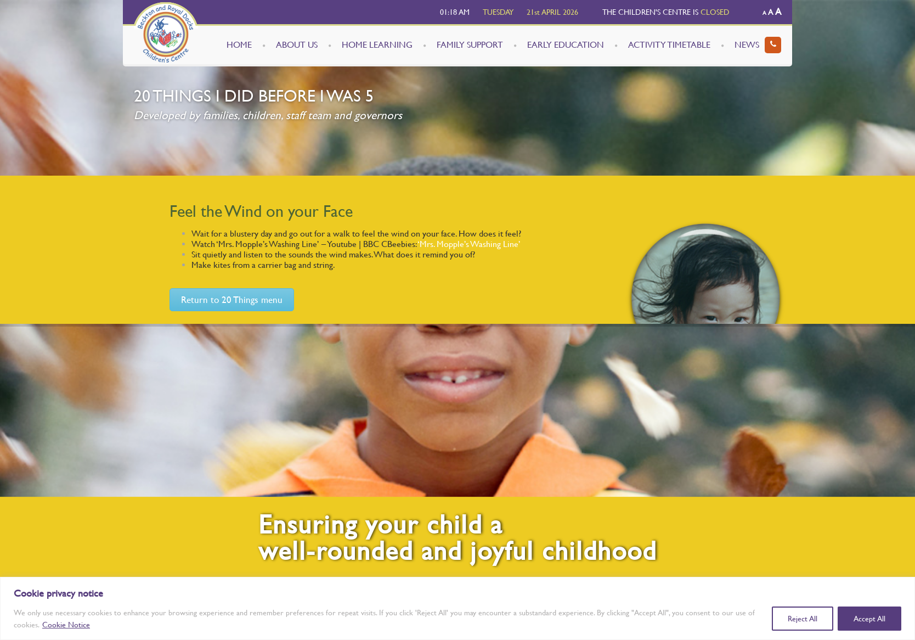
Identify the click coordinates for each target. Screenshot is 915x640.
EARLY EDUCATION (565, 45)
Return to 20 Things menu (232, 299)
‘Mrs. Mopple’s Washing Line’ (469, 244)
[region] (457, 608)
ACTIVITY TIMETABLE (669, 45)
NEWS (747, 45)
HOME (239, 45)
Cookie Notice (66, 624)
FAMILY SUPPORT (470, 45)
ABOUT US (297, 45)
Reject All (802, 618)
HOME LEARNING (377, 45)
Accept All (869, 618)
